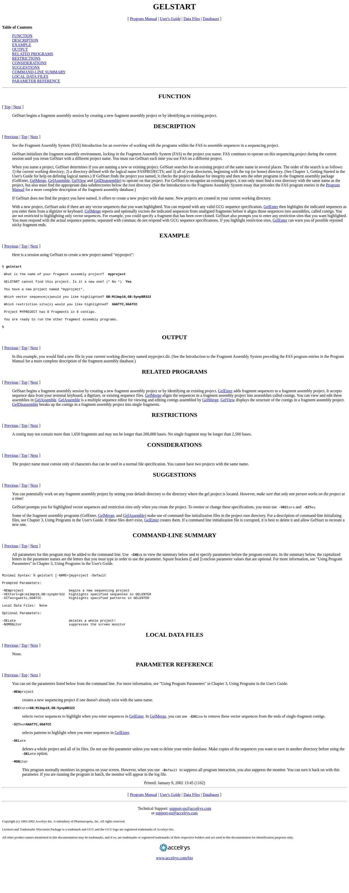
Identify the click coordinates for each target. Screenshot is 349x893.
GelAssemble (59, 180)
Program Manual (143, 19)
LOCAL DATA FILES (30, 76)
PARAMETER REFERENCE (36, 81)
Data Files (191, 19)
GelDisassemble (107, 180)
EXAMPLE (21, 45)
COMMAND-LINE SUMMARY (39, 72)
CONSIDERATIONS (29, 63)
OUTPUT (20, 49)
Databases (211, 19)
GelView (79, 180)
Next (17, 107)
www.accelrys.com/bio (174, 886)
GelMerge (38, 180)
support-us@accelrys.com (190, 837)
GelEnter (271, 207)
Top (7, 107)
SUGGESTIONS (26, 67)
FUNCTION (22, 36)
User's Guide (170, 19)
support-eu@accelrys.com (177, 841)
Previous (11, 137)
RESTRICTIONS (26, 58)
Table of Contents (17, 27)
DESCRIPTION (25, 40)
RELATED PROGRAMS (32, 54)
